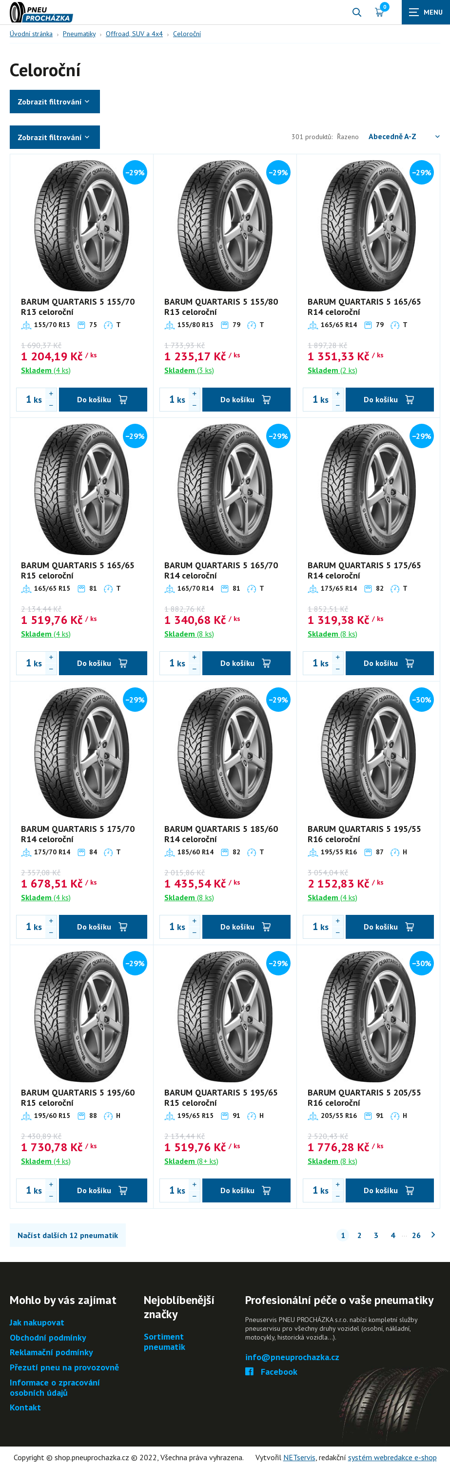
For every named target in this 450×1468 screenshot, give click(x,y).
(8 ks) (189, 634)
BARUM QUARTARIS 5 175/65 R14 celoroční (364, 570)
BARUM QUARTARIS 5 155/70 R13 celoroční (78, 307)
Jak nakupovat (37, 1323)
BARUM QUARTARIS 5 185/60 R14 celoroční (221, 834)
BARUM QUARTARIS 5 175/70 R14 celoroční (78, 834)
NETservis (299, 1457)
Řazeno (388, 136)
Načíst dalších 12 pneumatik (68, 1235)
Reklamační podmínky (51, 1352)
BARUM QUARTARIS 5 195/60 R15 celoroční (78, 1098)
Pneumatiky (79, 33)
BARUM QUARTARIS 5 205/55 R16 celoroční (364, 1098)
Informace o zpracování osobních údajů (55, 1388)
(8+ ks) (191, 1161)
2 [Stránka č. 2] (359, 1235)
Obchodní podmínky (48, 1338)
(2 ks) (332, 370)
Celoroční (187, 33)
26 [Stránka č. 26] (416, 1235)
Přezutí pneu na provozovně (64, 1368)
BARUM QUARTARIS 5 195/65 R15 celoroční (221, 1098)
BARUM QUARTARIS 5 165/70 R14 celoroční (221, 570)
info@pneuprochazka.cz (292, 1357)
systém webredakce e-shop (392, 1457)
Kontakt (25, 1408)
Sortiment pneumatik (164, 1342)
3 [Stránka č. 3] (376, 1235)
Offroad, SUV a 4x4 (134, 33)
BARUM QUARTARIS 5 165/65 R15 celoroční (78, 570)
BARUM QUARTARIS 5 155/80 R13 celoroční (221, 307)
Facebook (271, 1372)
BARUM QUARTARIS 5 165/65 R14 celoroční (364, 307)
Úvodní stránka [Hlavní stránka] (31, 33)
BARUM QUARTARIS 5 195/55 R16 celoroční (364, 834)
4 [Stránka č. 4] (393, 1235)
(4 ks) (46, 370)
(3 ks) (189, 370)
